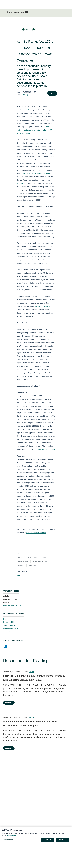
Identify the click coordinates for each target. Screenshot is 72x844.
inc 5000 (28, 557)
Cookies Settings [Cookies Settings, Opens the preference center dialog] (8, 841)
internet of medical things (39, 561)
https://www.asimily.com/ (13, 606)
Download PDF (8, 622)
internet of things (23, 561)
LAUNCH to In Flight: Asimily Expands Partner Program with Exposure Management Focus (34, 678)
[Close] (68, 831)
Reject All (62, 841)
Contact (20, 575)
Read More (8, 702)
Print (5, 619)
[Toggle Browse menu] (64, 12)
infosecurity (32, 565)
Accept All (48, 841)
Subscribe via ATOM (10, 629)
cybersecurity (22, 565)
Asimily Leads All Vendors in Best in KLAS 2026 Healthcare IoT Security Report (30, 723)
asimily (20, 557)
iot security (44, 557)
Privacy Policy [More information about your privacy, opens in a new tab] (11, 837)
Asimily (25, 95)
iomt (35, 557)
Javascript (7, 632)
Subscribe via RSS (10, 625)
